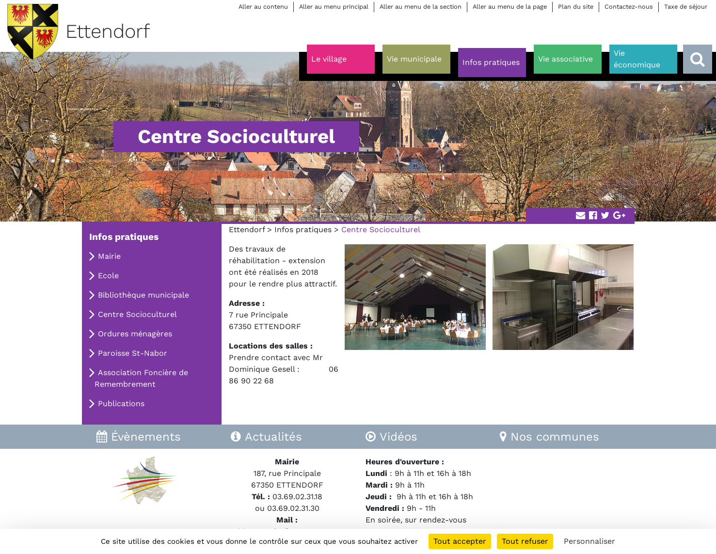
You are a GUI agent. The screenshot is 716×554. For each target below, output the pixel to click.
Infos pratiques (303, 229)
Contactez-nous (629, 6)
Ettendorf (247, 229)
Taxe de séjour (685, 6)
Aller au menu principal (333, 6)
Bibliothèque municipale (143, 295)
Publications (121, 403)
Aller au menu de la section (420, 6)
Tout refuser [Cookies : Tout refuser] (525, 541)
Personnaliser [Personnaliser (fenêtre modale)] (589, 541)
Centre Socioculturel (137, 314)
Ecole (108, 275)
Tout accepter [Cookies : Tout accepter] (459, 541)
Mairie (109, 256)
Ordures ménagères (135, 333)
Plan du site (575, 6)
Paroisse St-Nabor (132, 353)
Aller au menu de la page (510, 6)
